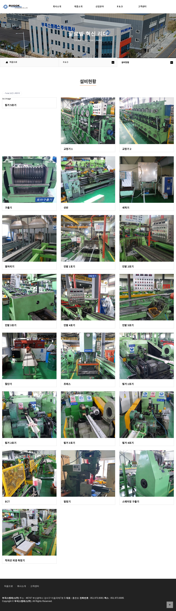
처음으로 (8, 586)
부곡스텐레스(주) (15, 7)
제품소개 (78, 6)
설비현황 (125, 62)
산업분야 (100, 6)
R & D (120, 6)
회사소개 (57, 6)
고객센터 (142, 6)
